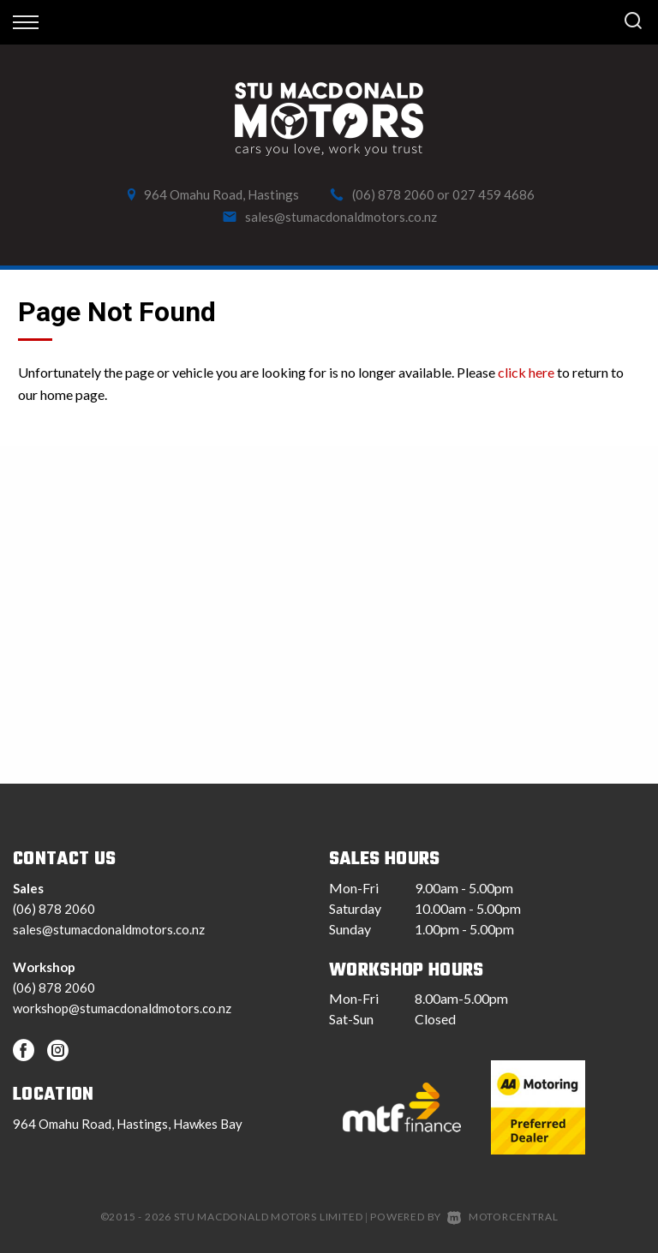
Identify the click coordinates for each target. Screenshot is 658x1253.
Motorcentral (502, 1216)
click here (526, 372)
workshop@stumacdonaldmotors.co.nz (122, 1008)
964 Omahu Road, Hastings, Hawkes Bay (127, 1123)
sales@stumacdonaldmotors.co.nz (341, 216)
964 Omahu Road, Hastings (221, 194)
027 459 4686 (493, 194)
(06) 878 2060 (393, 194)
